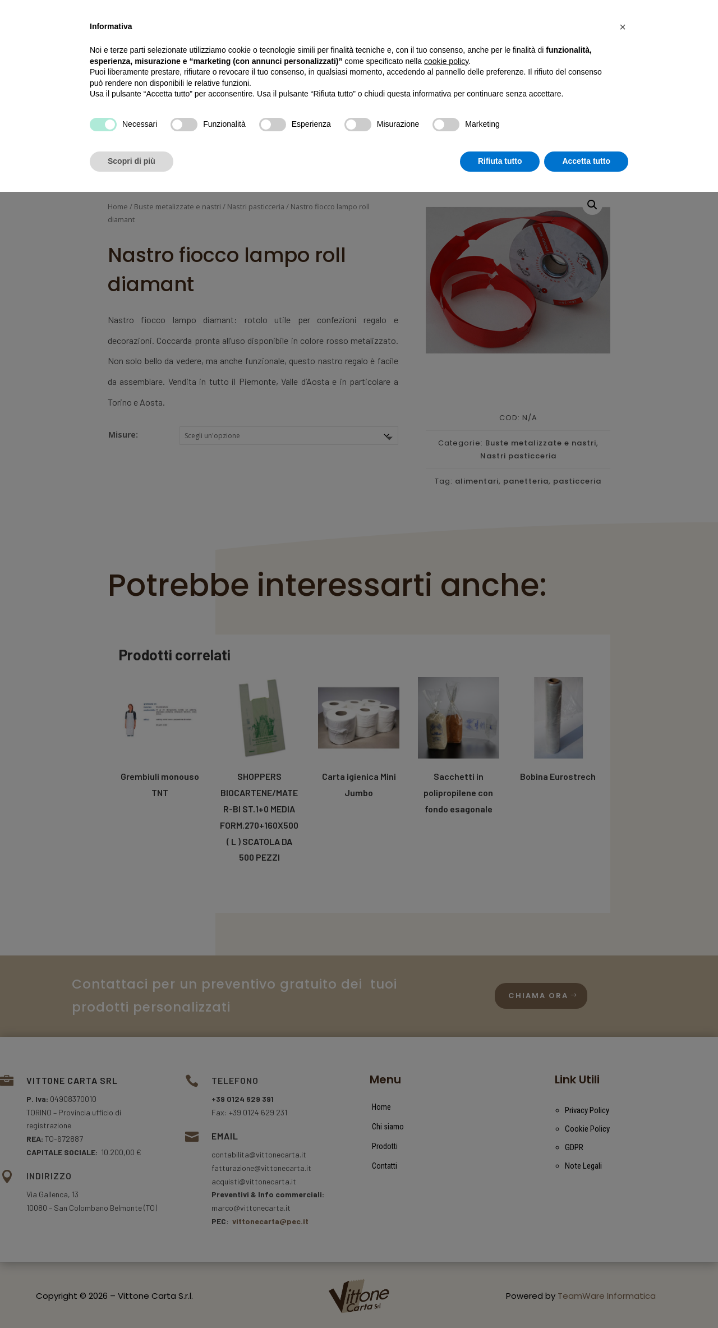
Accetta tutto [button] (586, 1297)
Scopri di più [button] (131, 1297)
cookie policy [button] (446, 1197)
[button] (623, 1163)
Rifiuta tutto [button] (500, 1297)
